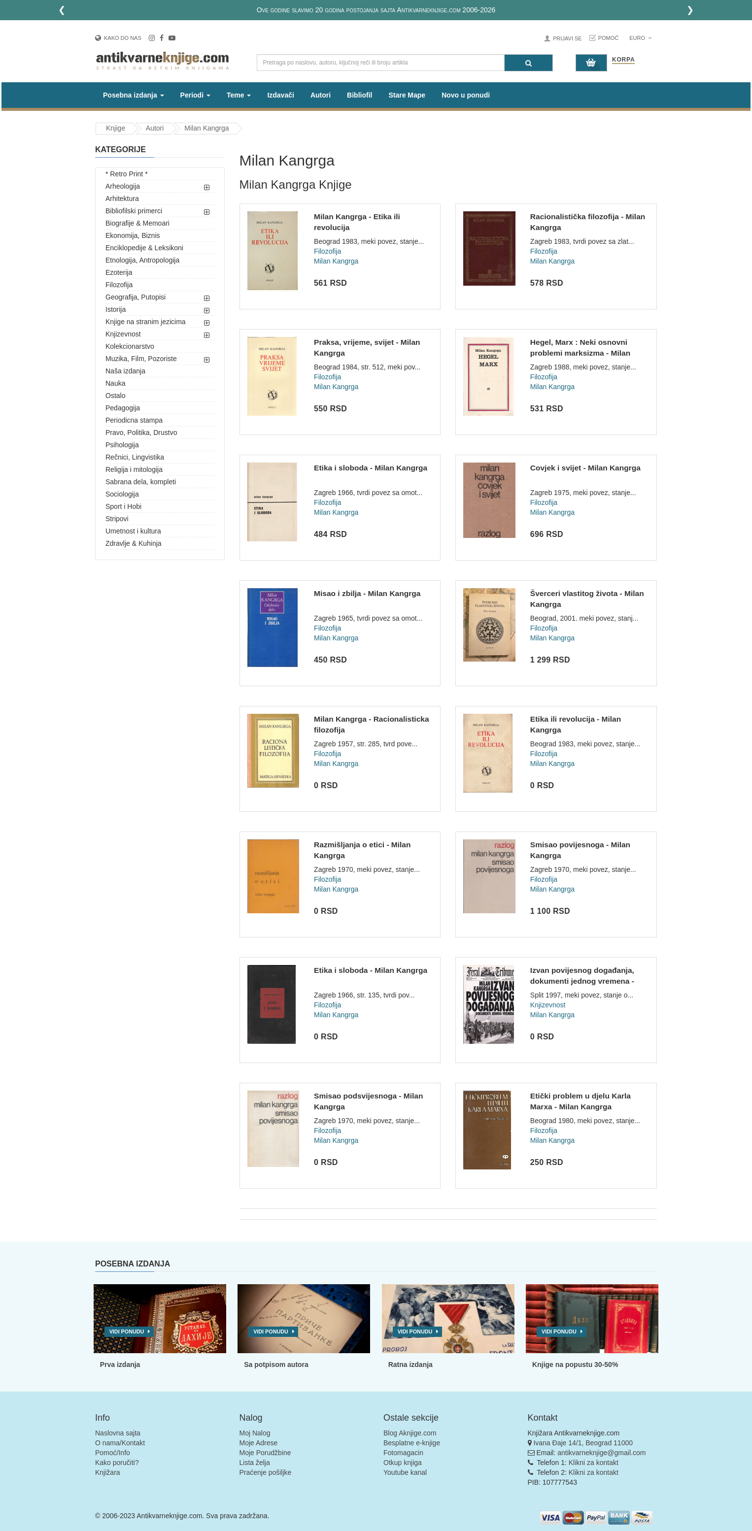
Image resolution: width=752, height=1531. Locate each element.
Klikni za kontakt (593, 1462)
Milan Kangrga (206, 128)
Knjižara (107, 1472)
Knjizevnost (123, 334)
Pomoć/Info (112, 1453)
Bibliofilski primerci (133, 211)
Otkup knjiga (402, 1462)
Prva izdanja (120, 1364)
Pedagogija (122, 408)
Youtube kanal (405, 1472)
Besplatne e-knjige (411, 1443)
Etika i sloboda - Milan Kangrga (370, 468)
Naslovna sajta (117, 1433)
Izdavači (280, 95)
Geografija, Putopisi (135, 297)
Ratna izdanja (410, 1364)
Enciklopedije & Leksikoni (144, 248)
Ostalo (115, 395)
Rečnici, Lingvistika (134, 457)
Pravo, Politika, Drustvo (141, 432)
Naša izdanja (125, 371)
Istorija (115, 309)
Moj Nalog (255, 1433)
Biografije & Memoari (137, 223)
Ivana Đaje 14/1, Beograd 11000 (583, 1443)
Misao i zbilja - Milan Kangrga (367, 593)
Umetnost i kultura (133, 531)
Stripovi (117, 519)
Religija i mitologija (134, 469)
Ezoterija (118, 272)
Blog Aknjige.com (409, 1433)
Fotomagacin (403, 1453)
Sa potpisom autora (276, 1364)
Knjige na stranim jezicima (145, 322)
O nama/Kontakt (120, 1443)
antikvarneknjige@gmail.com (601, 1453)
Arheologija (122, 186)
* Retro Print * (126, 174)
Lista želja (254, 1462)
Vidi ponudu (126, 1331)
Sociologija (122, 494)
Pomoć (608, 38)
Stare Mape (406, 95)
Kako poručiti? (117, 1462)
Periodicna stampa (134, 420)
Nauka (115, 383)
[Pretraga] (528, 62)
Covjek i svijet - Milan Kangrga (585, 468)
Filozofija (119, 285)
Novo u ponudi (466, 95)
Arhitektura (122, 198)
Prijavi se (567, 38)
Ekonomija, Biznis (132, 235)
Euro (640, 38)
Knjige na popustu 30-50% (575, 1364)
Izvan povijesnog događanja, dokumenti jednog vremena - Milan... (582, 981)
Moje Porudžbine (265, 1453)
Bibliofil (359, 95)
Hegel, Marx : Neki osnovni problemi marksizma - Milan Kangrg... (580, 352)
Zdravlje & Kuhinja (133, 543)
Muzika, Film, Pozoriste (141, 359)
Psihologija (122, 445)
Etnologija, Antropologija (142, 260)
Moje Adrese (258, 1443)
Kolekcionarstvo (129, 346)
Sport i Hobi (123, 506)
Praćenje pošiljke (265, 1472)
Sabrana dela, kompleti (140, 482)
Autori (320, 95)
